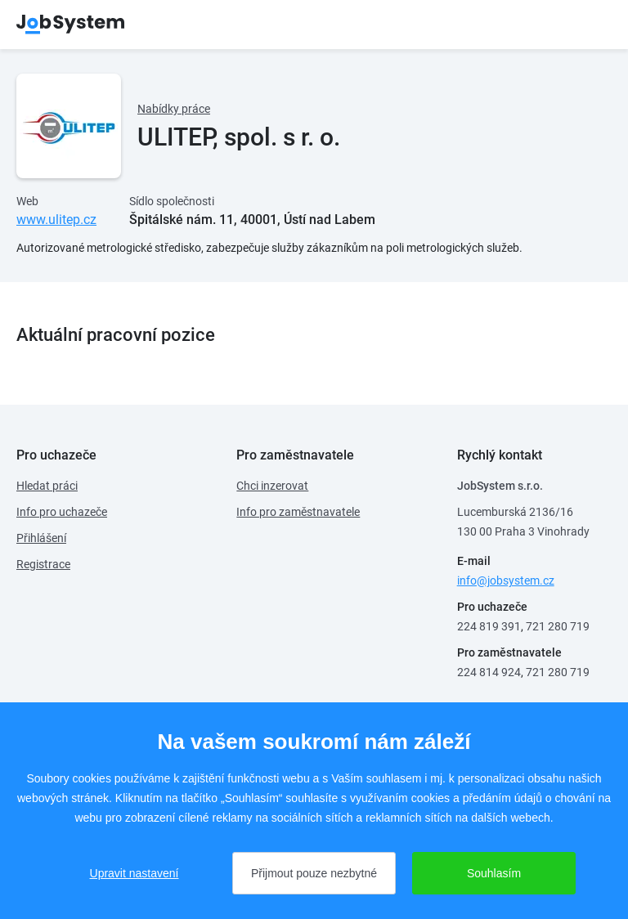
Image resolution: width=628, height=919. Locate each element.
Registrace (43, 564)
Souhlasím (494, 873)
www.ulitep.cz (56, 219)
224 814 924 (489, 672)
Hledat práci (47, 485)
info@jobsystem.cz (505, 580)
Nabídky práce (173, 108)
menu (591, 24)
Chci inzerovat (272, 485)
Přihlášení (41, 538)
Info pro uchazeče (61, 511)
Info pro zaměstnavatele (298, 511)
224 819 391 (489, 626)
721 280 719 (558, 626)
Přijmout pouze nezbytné (314, 873)
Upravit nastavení (134, 873)
